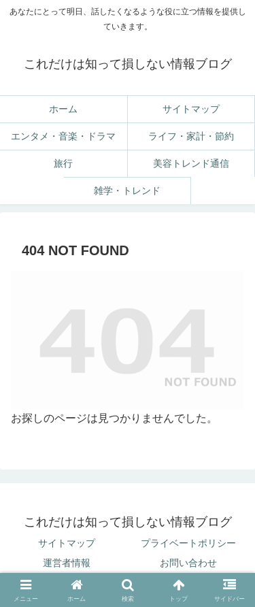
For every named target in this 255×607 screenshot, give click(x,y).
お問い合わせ (188, 562)
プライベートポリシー (188, 543)
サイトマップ (66, 543)
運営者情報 (66, 562)
